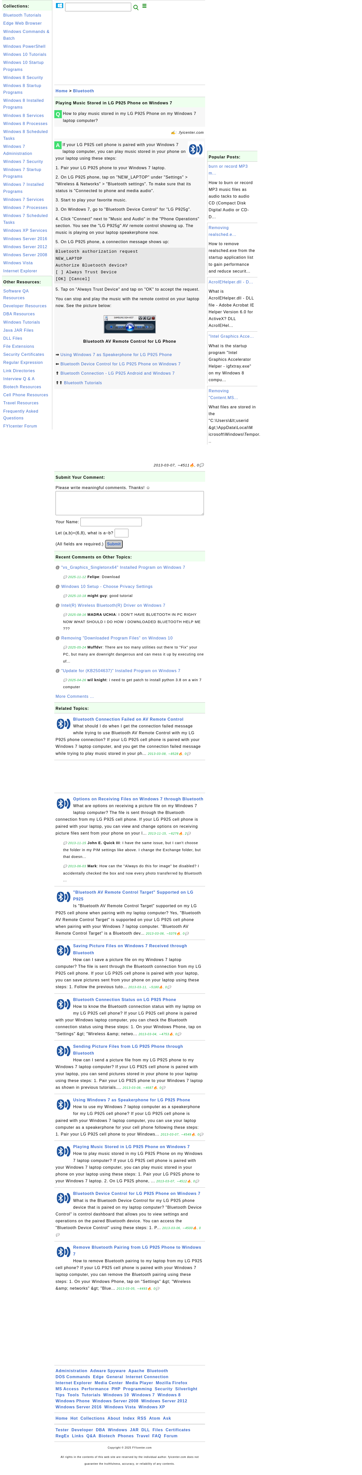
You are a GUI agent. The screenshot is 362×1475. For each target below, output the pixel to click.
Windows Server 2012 (25, 247)
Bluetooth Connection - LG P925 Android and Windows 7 (117, 373)
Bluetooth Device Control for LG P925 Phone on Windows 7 (120, 364)
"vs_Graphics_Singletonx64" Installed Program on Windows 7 (123, 572)
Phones (126, 1441)
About (114, 1423)
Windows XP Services (25, 230)
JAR (134, 1435)
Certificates (178, 1435)
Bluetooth (83, 91)
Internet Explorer (20, 271)
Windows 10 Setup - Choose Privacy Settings (107, 591)
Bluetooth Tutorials (22, 15)
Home (62, 91)
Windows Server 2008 (25, 255)
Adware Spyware (108, 1376)
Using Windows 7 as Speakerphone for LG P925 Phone (116, 355)
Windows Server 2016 (25, 239)
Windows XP (152, 1412)
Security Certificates (23, 354)
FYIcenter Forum (20, 426)
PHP (116, 1394)
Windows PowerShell (24, 46)
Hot (74, 1423)
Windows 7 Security (23, 161)
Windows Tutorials (21, 322)
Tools (73, 1400)
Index (129, 1423)
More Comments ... (75, 701)
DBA (100, 1435)
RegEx (62, 1441)
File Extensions (18, 346)
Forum (171, 1441)
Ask (167, 1423)
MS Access (67, 1394)
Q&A (91, 1441)
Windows (117, 1435)
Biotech (107, 1441)
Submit (114, 549)
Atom (154, 1423)
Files (158, 1435)
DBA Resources (19, 314)
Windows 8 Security (23, 77)
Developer (82, 1435)
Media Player (139, 1388)
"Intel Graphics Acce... (231, 336)
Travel (143, 1441)
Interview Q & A (19, 379)
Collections (92, 1423)
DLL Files (12, 338)
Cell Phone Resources (25, 395)
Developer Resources (25, 306)
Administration (71, 1376)
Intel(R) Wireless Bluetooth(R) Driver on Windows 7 (113, 610)
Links (78, 1441)
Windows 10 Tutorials (25, 54)
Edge (98, 1382)
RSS (142, 1423)
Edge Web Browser (22, 23)
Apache (136, 1376)
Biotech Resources (22, 387)
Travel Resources (21, 403)
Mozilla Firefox (172, 1388)
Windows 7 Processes (25, 207)
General (114, 1382)
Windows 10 (116, 1400)
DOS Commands (73, 1382)
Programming (137, 1394)
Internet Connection (147, 1382)
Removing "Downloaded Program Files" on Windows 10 (117, 643)
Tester (62, 1435)
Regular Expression (23, 362)
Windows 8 (168, 1400)
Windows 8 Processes (25, 123)
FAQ (156, 1441)
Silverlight (186, 1394)
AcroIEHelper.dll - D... (231, 282)
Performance (95, 1394)
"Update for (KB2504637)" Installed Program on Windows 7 (121, 676)
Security (163, 1394)
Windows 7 (143, 1400)
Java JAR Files (18, 330)
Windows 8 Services (23, 115)
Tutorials (91, 1400)
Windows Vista (18, 263)
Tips (60, 1400)
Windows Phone (73, 1406)
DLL (145, 1435)
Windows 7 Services (23, 199)
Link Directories (19, 371)
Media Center (109, 1388)
